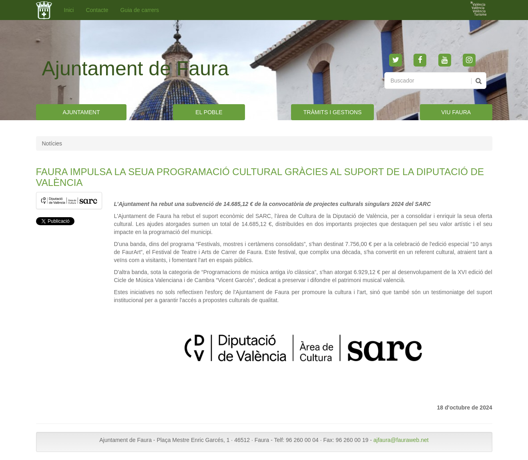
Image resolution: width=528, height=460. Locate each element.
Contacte (97, 10)
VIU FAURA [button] (456, 112)
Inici (69, 10)
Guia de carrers (139, 10)
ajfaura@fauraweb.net (401, 440)
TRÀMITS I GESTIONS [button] (332, 112)
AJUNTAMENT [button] (81, 112)
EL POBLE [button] (208, 112)
